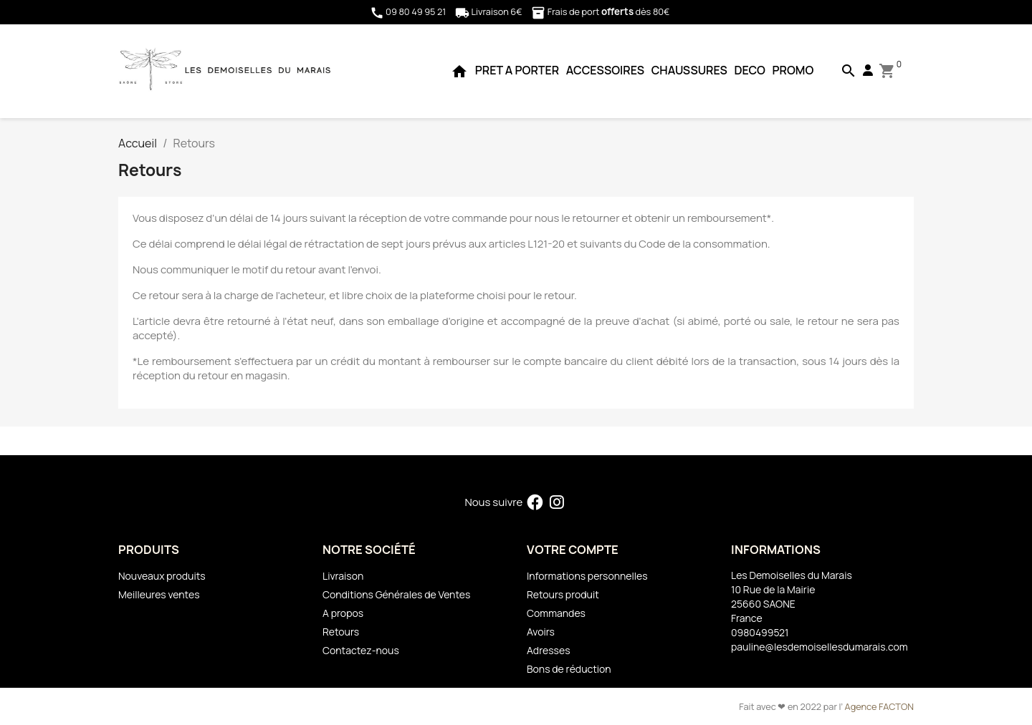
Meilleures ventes (158, 594)
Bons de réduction (569, 669)
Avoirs (541, 631)
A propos (342, 613)
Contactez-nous (360, 650)
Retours (340, 631)
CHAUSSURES (689, 70)
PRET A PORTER (517, 70)
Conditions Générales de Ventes (396, 594)
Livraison (342, 576)
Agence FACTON (879, 706)
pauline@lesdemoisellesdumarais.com (819, 646)
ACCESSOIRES (605, 70)
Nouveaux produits (162, 576)
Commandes (556, 613)
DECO (749, 70)
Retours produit (563, 594)
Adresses (548, 650)
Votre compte (572, 550)
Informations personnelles (587, 576)
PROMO (793, 70)
